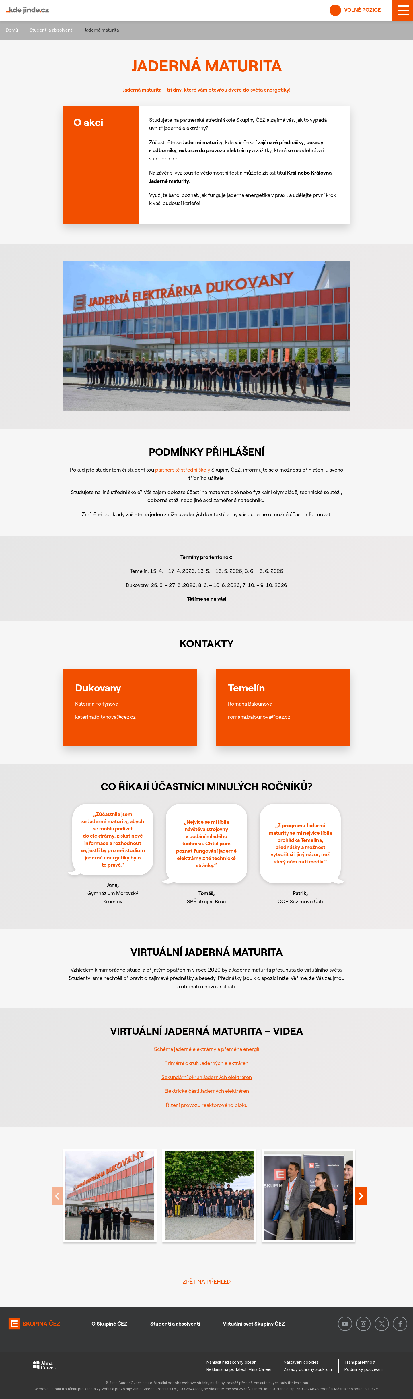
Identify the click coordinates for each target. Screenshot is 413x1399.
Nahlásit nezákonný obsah (231, 1362)
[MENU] (402, 10)
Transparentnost (359, 1362)
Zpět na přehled (207, 1281)
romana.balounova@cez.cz (259, 716)
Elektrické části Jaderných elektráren (206, 1091)
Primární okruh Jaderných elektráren (206, 1063)
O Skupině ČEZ (109, 1323)
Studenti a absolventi (51, 30)
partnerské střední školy (182, 469)
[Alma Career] (44, 1366)
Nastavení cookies (301, 1362)
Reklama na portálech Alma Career (239, 1369)
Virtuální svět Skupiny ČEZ (254, 1323)
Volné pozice (355, 10)
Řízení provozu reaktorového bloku (207, 1105)
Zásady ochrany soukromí (308, 1369)
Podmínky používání (363, 1369)
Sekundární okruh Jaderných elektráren (206, 1077)
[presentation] (361, 1196)
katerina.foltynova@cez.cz (105, 716)
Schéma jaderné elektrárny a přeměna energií (206, 1049)
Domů (12, 30)
